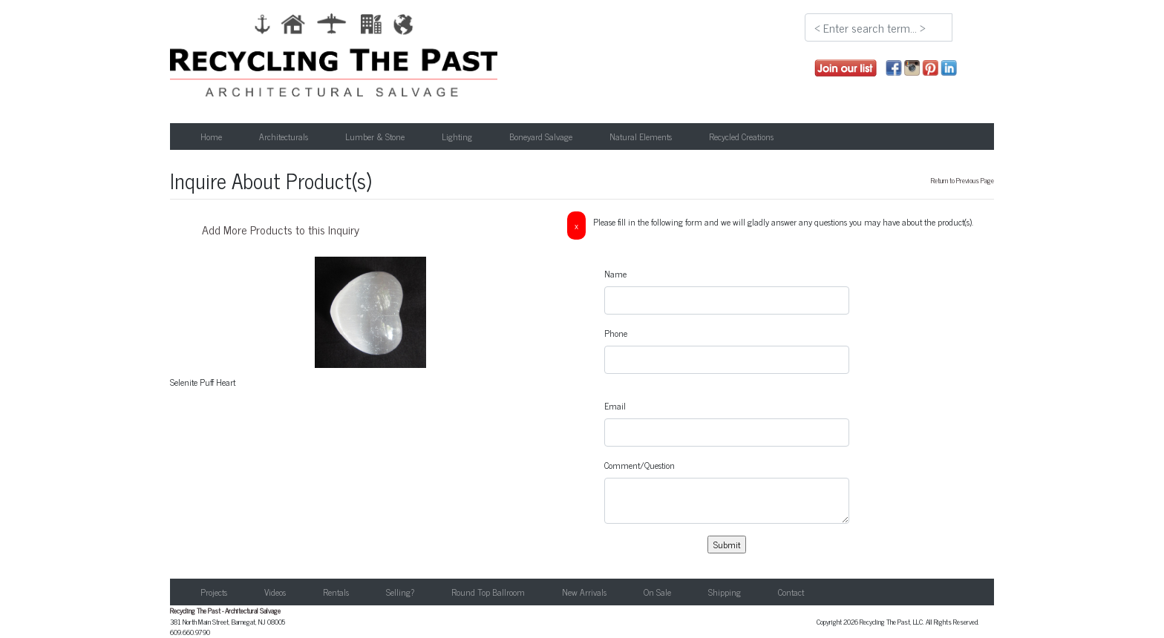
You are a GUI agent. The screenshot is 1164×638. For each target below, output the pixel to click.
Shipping (724, 592)
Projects (213, 592)
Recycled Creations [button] (741, 136)
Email (615, 405)
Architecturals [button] (283, 136)
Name (615, 273)
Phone (615, 333)
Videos (275, 592)
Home (211, 136)
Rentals (336, 592)
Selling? (400, 592)
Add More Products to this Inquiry (280, 229)
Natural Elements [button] (640, 136)
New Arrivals (584, 592)
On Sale (657, 592)
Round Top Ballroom (488, 592)
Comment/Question (639, 465)
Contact (791, 592)
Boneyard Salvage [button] (540, 136)
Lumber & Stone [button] (375, 136)
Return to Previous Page (962, 180)
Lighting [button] (457, 136)
